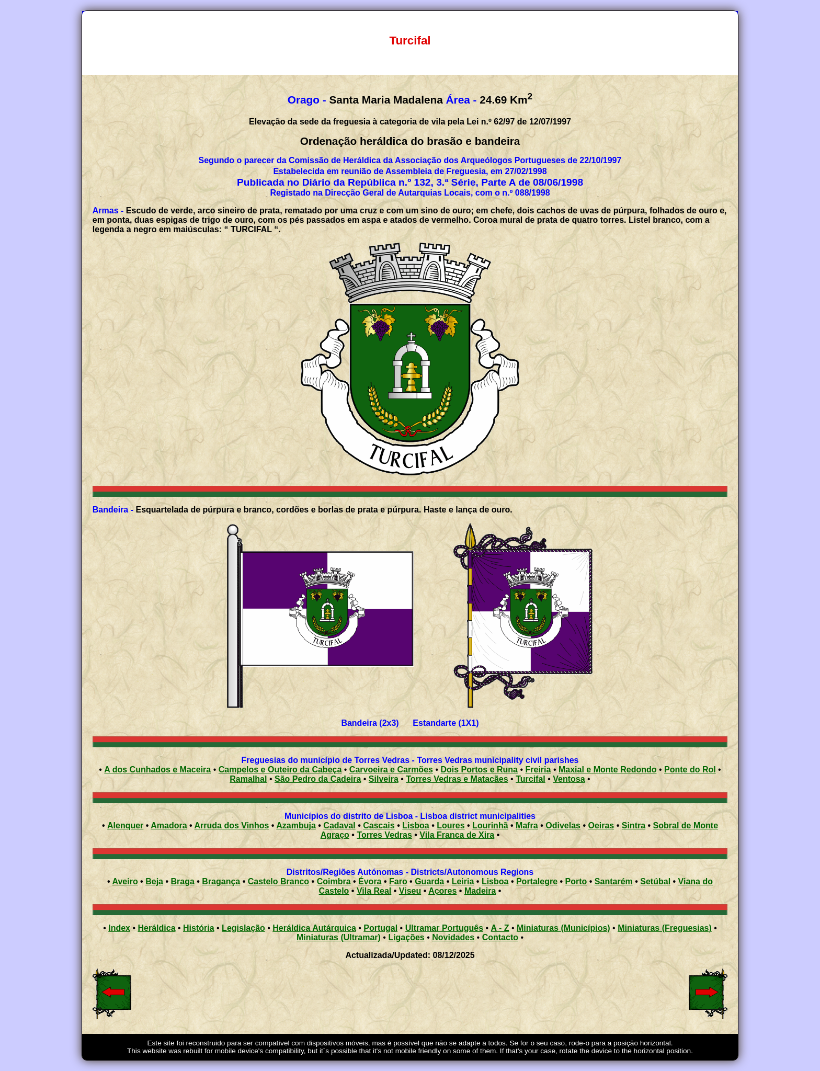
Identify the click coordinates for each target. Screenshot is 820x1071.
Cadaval (339, 825)
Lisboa (415, 825)
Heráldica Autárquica (314, 928)
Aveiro (125, 881)
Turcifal (530, 778)
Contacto (500, 937)
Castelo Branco (278, 881)
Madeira (480, 890)
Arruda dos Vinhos (232, 825)
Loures (450, 825)
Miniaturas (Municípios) (563, 928)
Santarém (614, 881)
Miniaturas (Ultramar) (339, 937)
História (198, 928)
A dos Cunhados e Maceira (157, 769)
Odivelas (562, 825)
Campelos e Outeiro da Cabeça (280, 769)
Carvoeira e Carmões (391, 769)
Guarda (429, 881)
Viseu (410, 890)
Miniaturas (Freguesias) (665, 928)
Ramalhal (248, 778)
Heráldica (156, 928)
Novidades (453, 937)
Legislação (243, 928)
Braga (182, 881)
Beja (154, 881)
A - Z (500, 928)
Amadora (169, 825)
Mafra (527, 825)
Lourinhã (490, 825)
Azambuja (296, 825)
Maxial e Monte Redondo (608, 769)
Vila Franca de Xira (456, 834)
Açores (442, 890)
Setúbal (655, 881)
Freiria (538, 769)
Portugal (380, 928)
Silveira (383, 778)
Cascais (379, 825)
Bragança (221, 881)
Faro (398, 881)
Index (119, 928)
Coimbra (334, 881)
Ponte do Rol (690, 769)
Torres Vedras (384, 834)
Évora (369, 881)
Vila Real (374, 890)
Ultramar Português (444, 928)
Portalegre (536, 881)
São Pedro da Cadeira (318, 778)
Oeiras (601, 825)
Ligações (406, 937)
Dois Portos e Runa (479, 769)
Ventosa (569, 778)
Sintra (633, 825)
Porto (576, 881)
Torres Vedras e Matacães (457, 778)
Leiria (463, 881)
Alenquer (125, 825)
